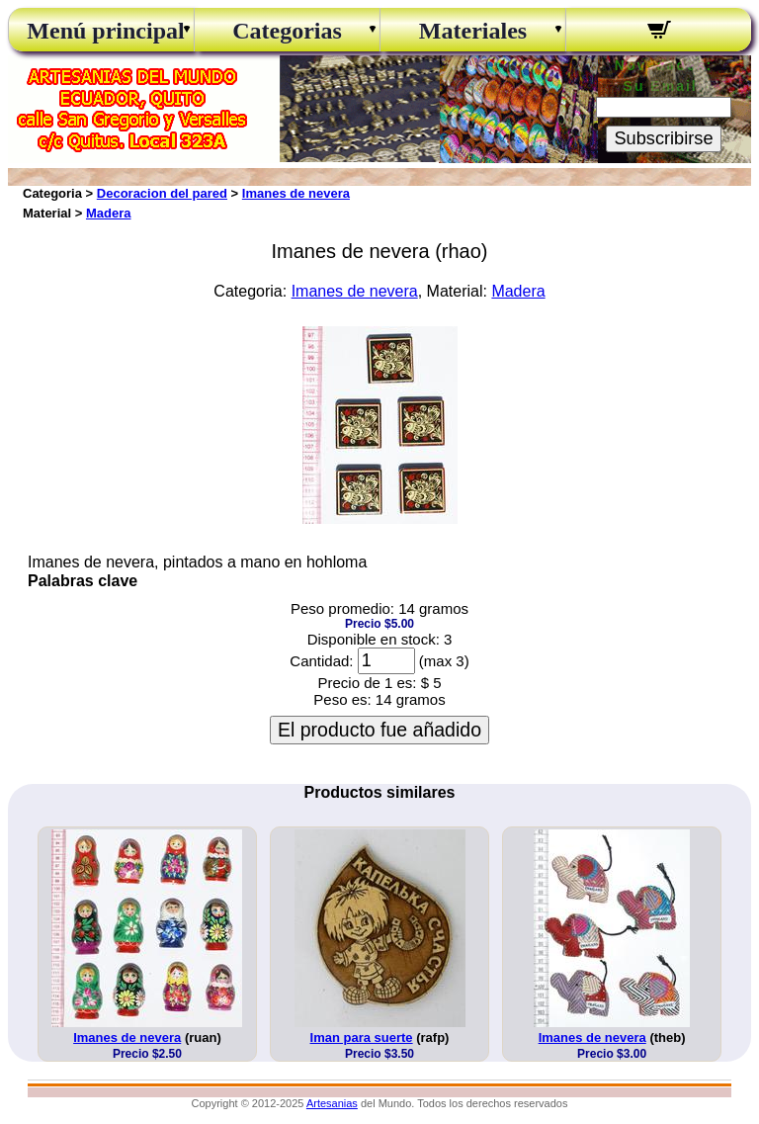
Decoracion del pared (162, 193)
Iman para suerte (361, 1037)
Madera (108, 213)
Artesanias (332, 1103)
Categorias (287, 30)
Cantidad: (321, 660)
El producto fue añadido (379, 729)
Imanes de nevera (296, 193)
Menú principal (101, 30)
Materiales (473, 30)
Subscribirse (663, 138)
